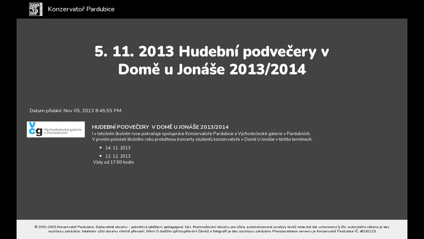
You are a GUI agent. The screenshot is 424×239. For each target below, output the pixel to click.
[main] (212, 60)
